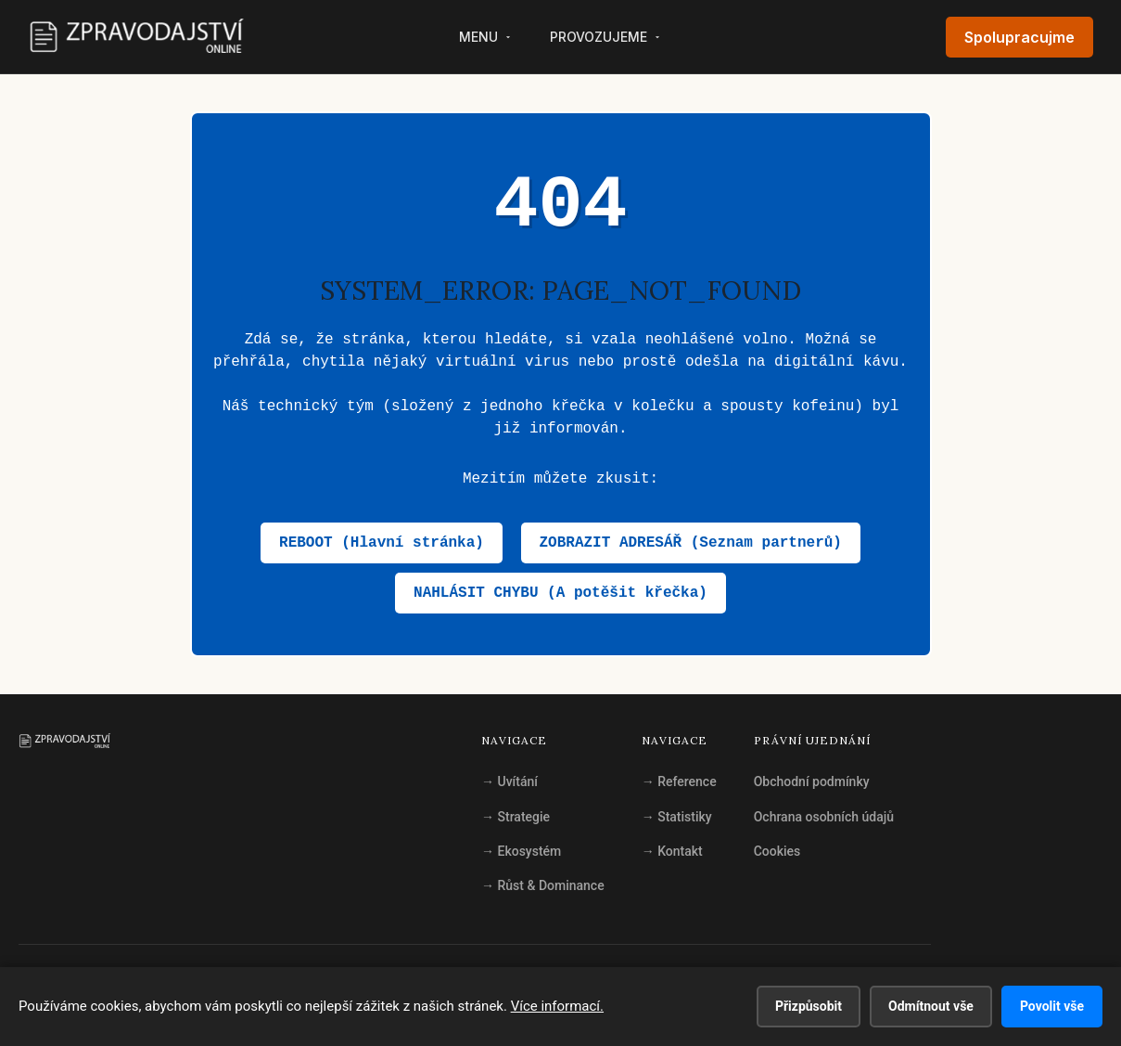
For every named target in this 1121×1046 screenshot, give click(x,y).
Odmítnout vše (931, 1006)
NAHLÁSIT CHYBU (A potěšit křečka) (560, 593)
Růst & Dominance (543, 885)
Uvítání (509, 781)
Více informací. (557, 1006)
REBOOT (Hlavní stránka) (381, 543)
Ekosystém (521, 851)
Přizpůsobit (808, 1006)
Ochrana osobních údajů (824, 816)
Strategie (515, 816)
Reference (679, 781)
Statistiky (677, 816)
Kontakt (672, 851)
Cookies (777, 851)
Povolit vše (1052, 1006)
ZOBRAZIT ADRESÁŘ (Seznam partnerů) (691, 543)
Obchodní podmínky (812, 781)
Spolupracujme (1019, 37)
